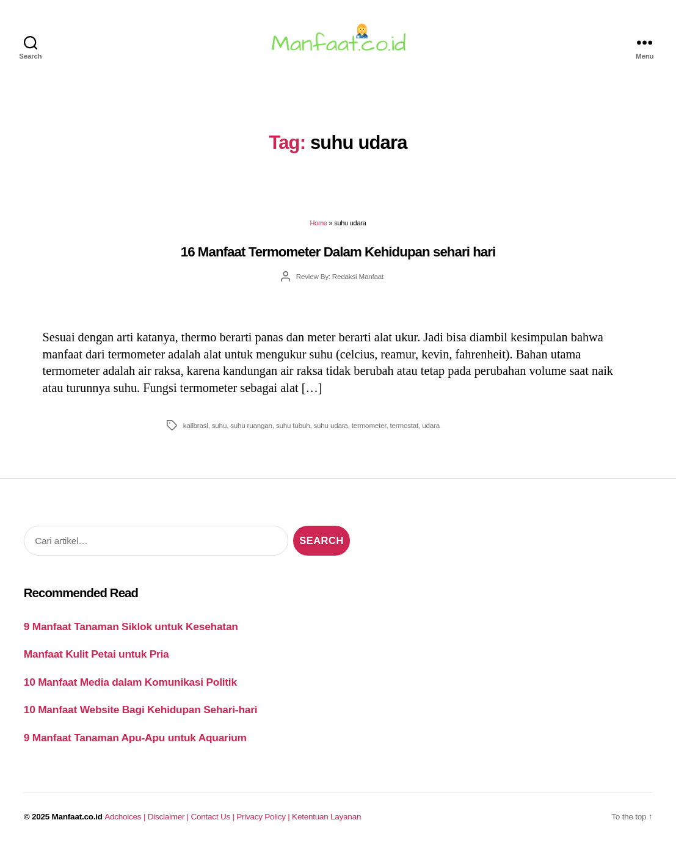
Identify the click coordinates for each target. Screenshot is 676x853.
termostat (404, 428)
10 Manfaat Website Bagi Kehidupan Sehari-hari (141, 713)
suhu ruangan (251, 428)
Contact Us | (214, 820)
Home (318, 226)
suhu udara (330, 428)
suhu (219, 428)
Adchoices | (125, 820)
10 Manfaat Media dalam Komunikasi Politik (130, 685)
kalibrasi (195, 428)
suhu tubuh (293, 428)
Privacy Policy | (264, 820)
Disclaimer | (169, 820)
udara (431, 428)
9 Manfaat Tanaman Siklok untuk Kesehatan (131, 629)
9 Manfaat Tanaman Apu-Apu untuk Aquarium (135, 741)
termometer (369, 428)
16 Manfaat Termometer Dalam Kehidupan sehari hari (338, 255)
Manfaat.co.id (77, 820)
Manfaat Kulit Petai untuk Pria (96, 658)
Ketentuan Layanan (326, 820)
